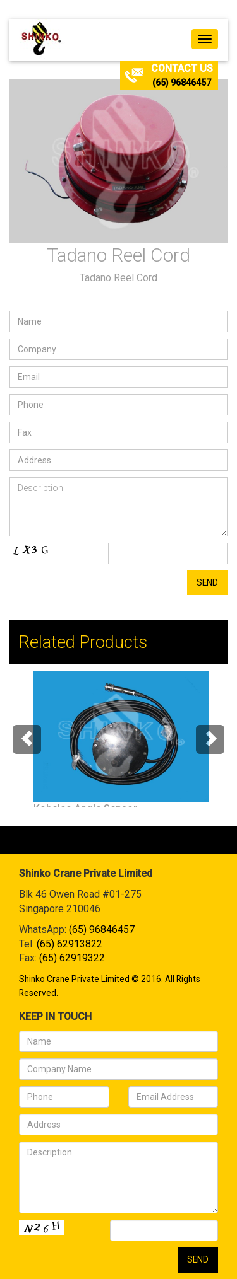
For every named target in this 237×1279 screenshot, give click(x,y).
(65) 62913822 (69, 944)
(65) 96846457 (181, 83)
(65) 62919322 (72, 958)
